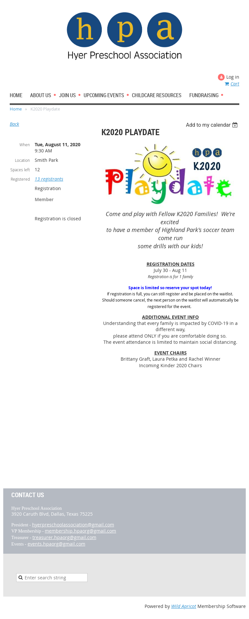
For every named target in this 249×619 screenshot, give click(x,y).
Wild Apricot (183, 606)
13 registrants (49, 179)
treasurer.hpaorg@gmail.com (64, 537)
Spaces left (20, 169)
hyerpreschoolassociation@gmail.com (73, 525)
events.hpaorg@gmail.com (56, 544)
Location (22, 160)
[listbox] (212, 125)
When (24, 144)
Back (14, 124)
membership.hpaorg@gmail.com (80, 531)
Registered (20, 179)
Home (16, 109)
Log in (232, 77)
